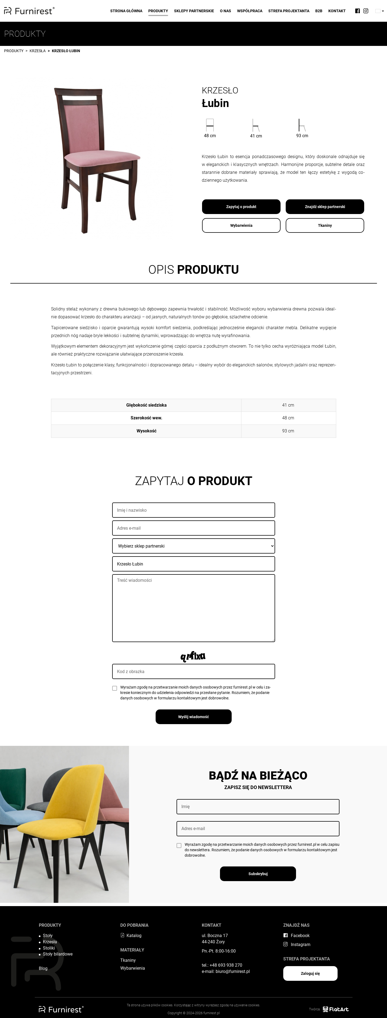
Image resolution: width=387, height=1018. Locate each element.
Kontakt (337, 11)
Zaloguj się (310, 973)
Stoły (48, 935)
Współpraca (249, 11)
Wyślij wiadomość (193, 717)
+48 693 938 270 (226, 965)
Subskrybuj (258, 874)
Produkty (158, 11)
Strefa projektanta (288, 11)
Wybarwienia (241, 225)
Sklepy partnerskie (194, 11)
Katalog (130, 935)
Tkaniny (325, 225)
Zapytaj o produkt (241, 207)
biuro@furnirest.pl (233, 971)
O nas (225, 11)
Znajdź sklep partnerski (325, 207)
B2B (318, 11)
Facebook (296, 935)
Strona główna (126, 11)
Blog (43, 968)
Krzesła (38, 51)
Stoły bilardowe (58, 954)
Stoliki (49, 948)
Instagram (296, 944)
